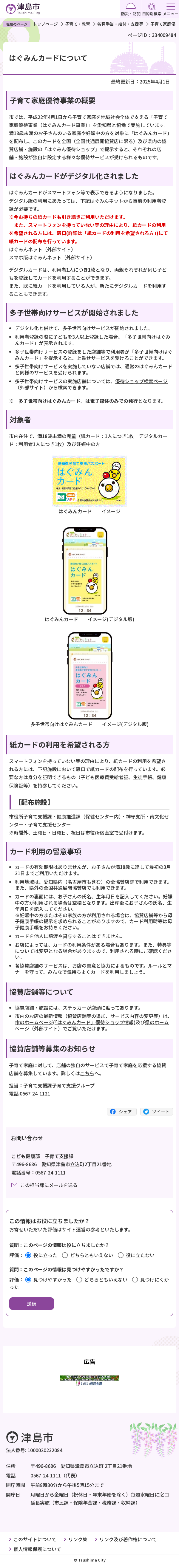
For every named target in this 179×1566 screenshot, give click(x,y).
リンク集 (77, 1539)
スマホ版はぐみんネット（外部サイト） (52, 257)
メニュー (170, 10)
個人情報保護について (37, 1549)
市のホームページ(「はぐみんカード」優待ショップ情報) (75, 1022)
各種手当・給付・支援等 (120, 24)
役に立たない (140, 1255)
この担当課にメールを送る (49, 1185)
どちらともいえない (91, 1255)
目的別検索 (151, 9)
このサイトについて (34, 1539)
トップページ (45, 24)
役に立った (45, 1255)
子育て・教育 (77, 24)
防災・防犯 (131, 9)
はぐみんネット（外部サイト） (42, 249)
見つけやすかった (52, 1279)
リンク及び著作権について (128, 1539)
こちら (87, 1073)
